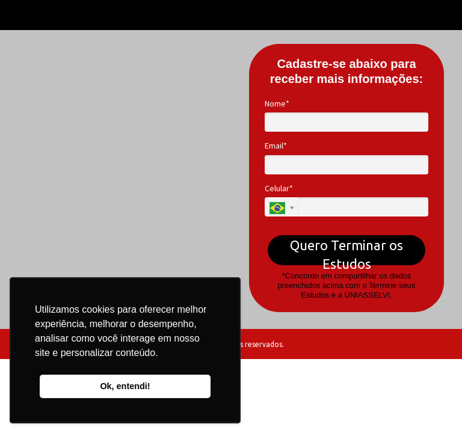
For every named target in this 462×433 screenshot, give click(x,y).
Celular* (279, 188)
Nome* (277, 104)
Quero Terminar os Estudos (346, 251)
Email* (276, 146)
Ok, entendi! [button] (125, 386)
